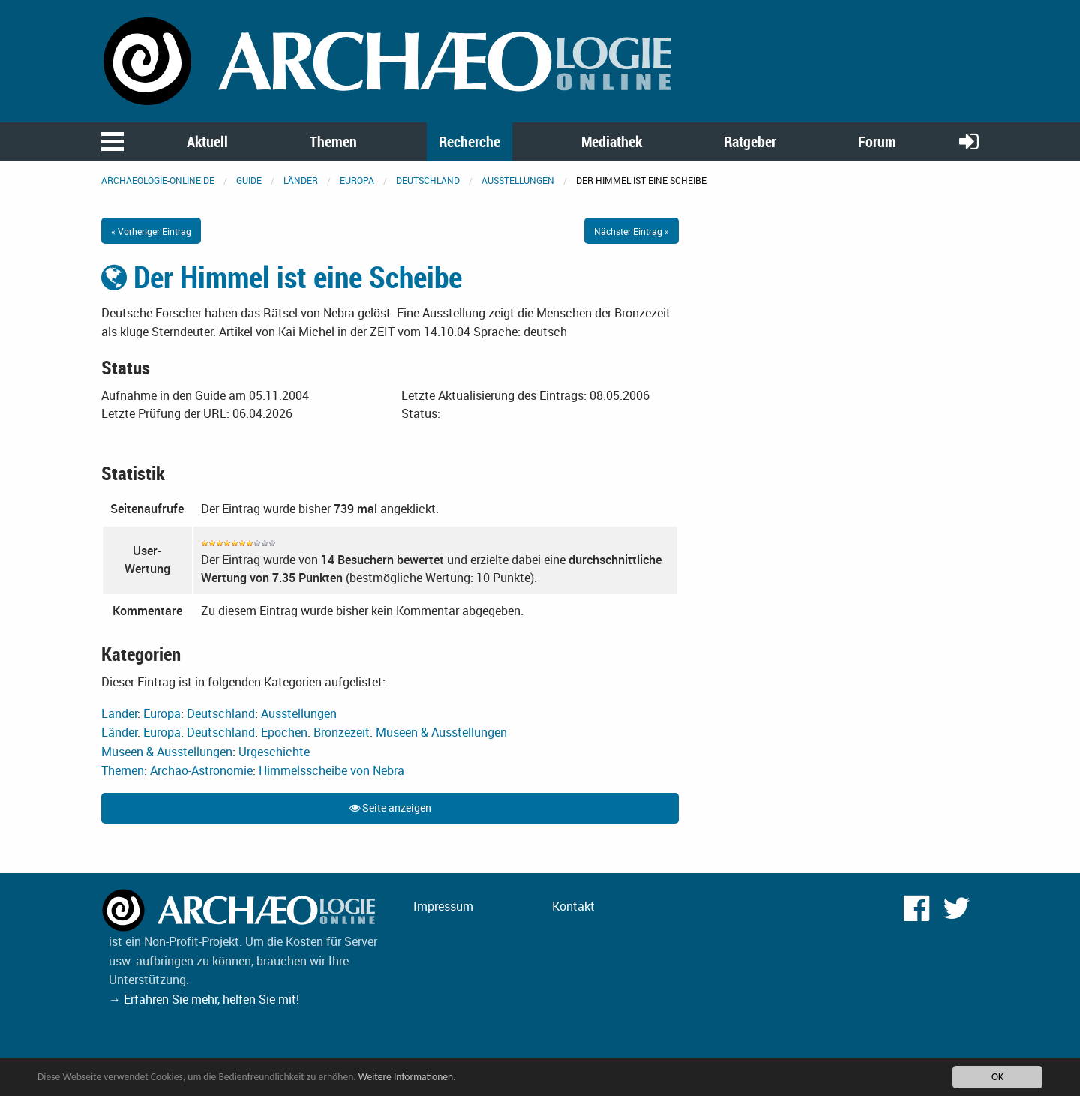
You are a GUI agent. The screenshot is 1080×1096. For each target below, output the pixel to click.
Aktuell (207, 141)
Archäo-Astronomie (201, 770)
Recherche (469, 141)
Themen (333, 141)
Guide (249, 180)
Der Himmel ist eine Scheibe (281, 277)
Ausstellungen (518, 180)
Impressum (443, 906)
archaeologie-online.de (157, 180)
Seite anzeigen (390, 807)
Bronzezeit (342, 732)
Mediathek (611, 141)
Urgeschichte (274, 751)
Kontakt (573, 906)
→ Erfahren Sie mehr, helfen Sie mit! (204, 999)
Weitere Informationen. (407, 1076)
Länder (301, 180)
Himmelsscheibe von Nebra (331, 770)
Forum (877, 141)
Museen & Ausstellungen (441, 732)
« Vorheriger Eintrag (151, 231)
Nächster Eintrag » (631, 231)
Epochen (284, 732)
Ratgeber (750, 141)
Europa (357, 180)
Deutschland (428, 180)
